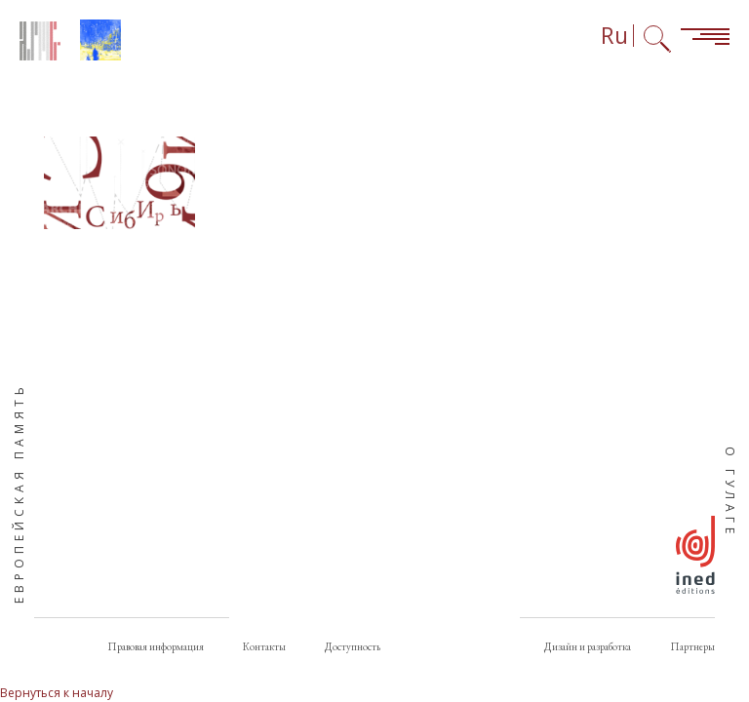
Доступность (352, 646)
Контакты (264, 646)
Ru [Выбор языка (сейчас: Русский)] (614, 35)
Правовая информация (155, 646)
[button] (119, 182)
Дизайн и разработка (587, 646)
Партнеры (692, 646)
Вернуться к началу (56, 692)
